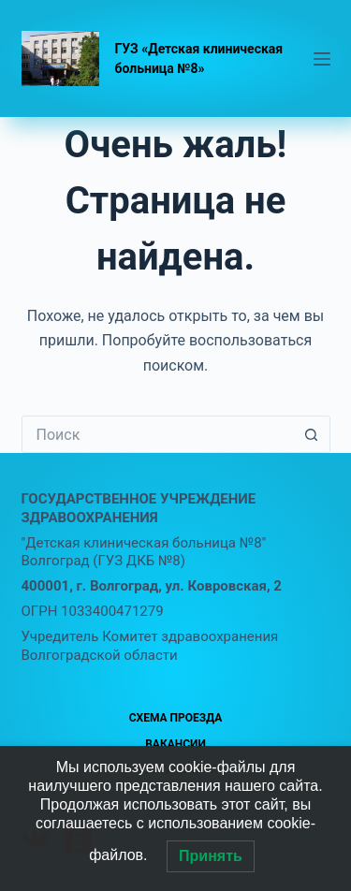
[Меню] (322, 59)
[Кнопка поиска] (311, 434)
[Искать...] (157, 434)
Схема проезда (176, 717)
